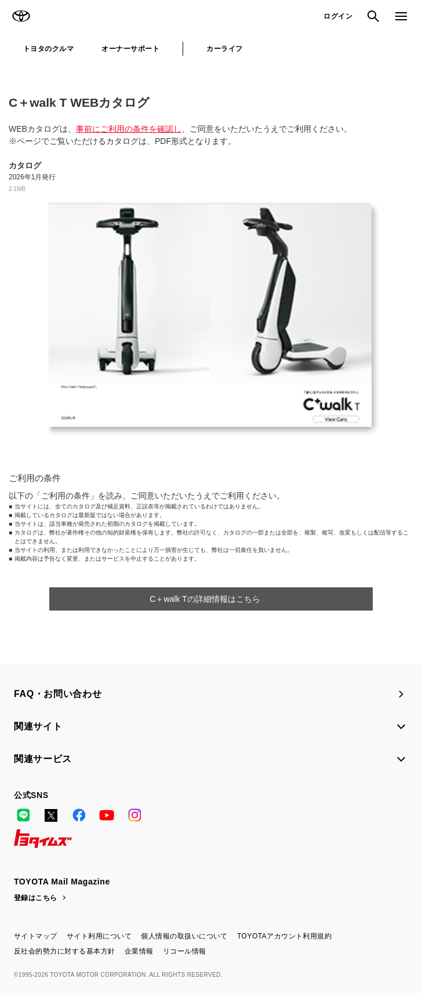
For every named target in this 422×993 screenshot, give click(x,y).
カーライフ (224, 49)
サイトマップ (35, 936)
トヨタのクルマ (48, 49)
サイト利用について (99, 936)
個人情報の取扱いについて (184, 936)
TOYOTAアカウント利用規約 (284, 936)
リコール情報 (184, 951)
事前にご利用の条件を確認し (128, 128)
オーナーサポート (130, 49)
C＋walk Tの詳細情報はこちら (205, 599)
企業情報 (139, 951)
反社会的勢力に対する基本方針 (64, 951)
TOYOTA (20, 16)
